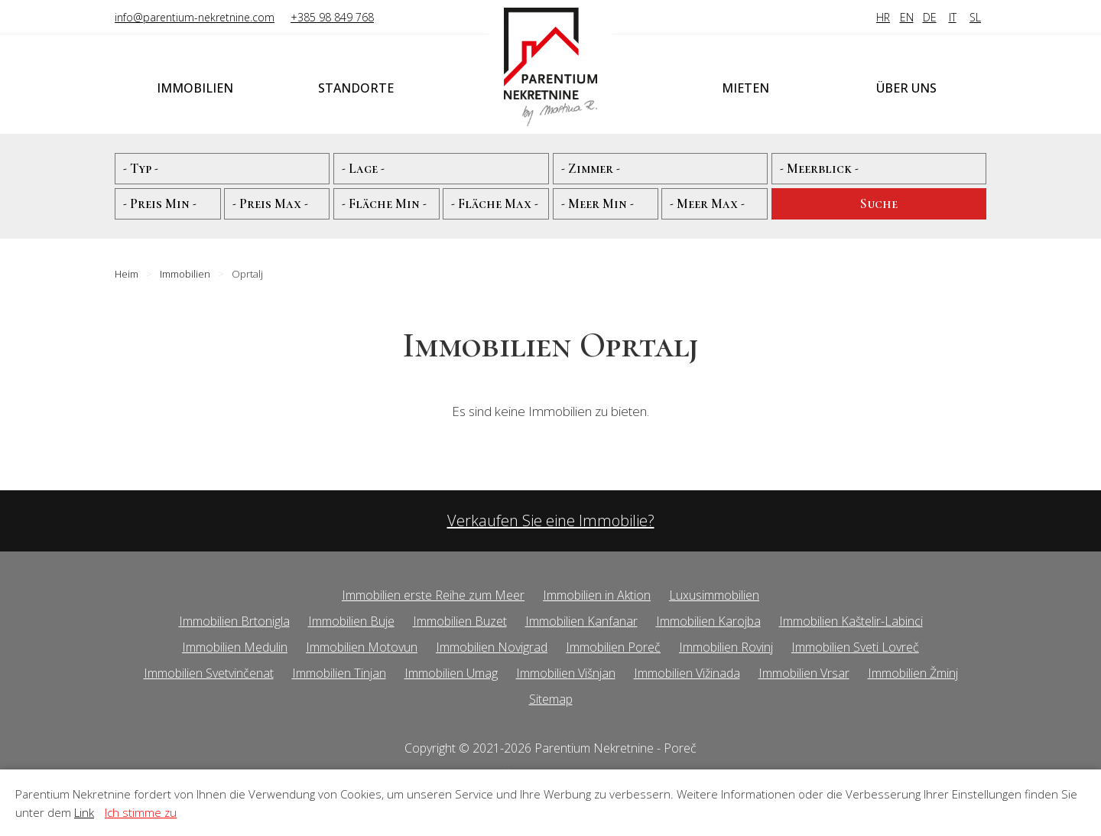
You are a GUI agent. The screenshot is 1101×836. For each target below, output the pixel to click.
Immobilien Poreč (613, 647)
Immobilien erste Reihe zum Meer (433, 595)
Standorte (356, 88)
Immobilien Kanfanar (581, 621)
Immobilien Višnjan (565, 673)
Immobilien (195, 88)
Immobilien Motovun (361, 647)
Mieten (745, 88)
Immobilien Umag (451, 673)
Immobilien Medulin (234, 647)
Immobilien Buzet (460, 621)
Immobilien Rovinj (726, 647)
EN (907, 17)
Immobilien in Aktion (597, 595)
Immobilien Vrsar (803, 673)
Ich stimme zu (141, 812)
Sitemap (551, 699)
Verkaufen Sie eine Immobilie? (550, 520)
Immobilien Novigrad (491, 647)
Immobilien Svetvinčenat (209, 673)
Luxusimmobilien (714, 595)
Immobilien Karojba (708, 621)
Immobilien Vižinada (687, 673)
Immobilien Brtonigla (234, 621)
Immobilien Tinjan (339, 673)
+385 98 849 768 (332, 17)
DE (930, 17)
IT (952, 17)
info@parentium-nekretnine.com (194, 17)
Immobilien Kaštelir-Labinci (851, 621)
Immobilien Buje (351, 621)
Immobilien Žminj (913, 673)
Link (84, 812)
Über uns (906, 88)
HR (883, 17)
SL (975, 17)
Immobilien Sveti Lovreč (855, 647)
